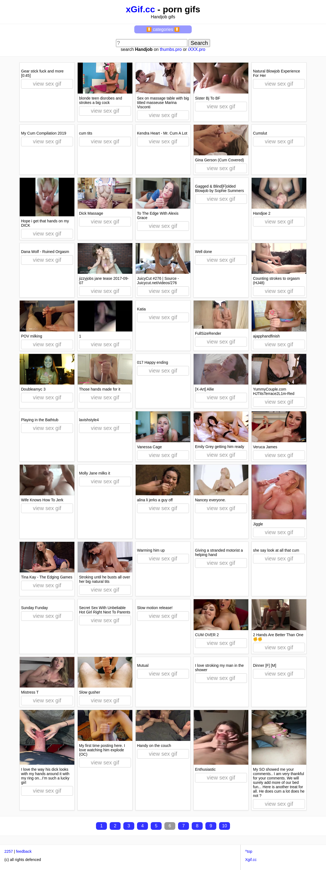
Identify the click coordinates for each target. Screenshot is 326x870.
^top (248, 851)
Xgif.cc (251, 859)
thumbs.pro (171, 49)
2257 (8, 851)
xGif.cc (140, 9)
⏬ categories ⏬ (163, 29)
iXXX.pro (196, 49)
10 (224, 826)
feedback (24, 851)
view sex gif (47, 84)
